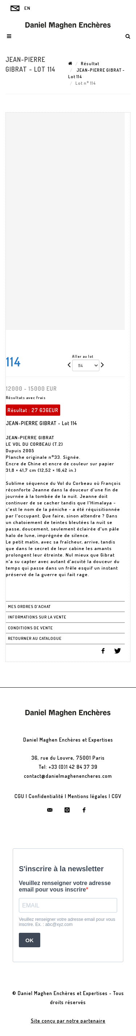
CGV (116, 796)
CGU (19, 796)
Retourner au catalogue (35, 638)
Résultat (90, 63)
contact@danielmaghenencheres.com (68, 776)
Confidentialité (46, 796)
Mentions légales (87, 796)
